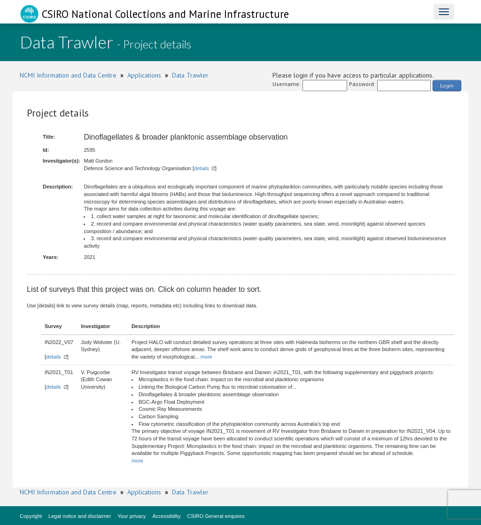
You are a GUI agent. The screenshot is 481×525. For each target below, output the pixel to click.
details (201, 168)
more (206, 357)
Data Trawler (190, 75)
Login (447, 85)
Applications (144, 75)
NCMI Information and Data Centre (68, 75)
